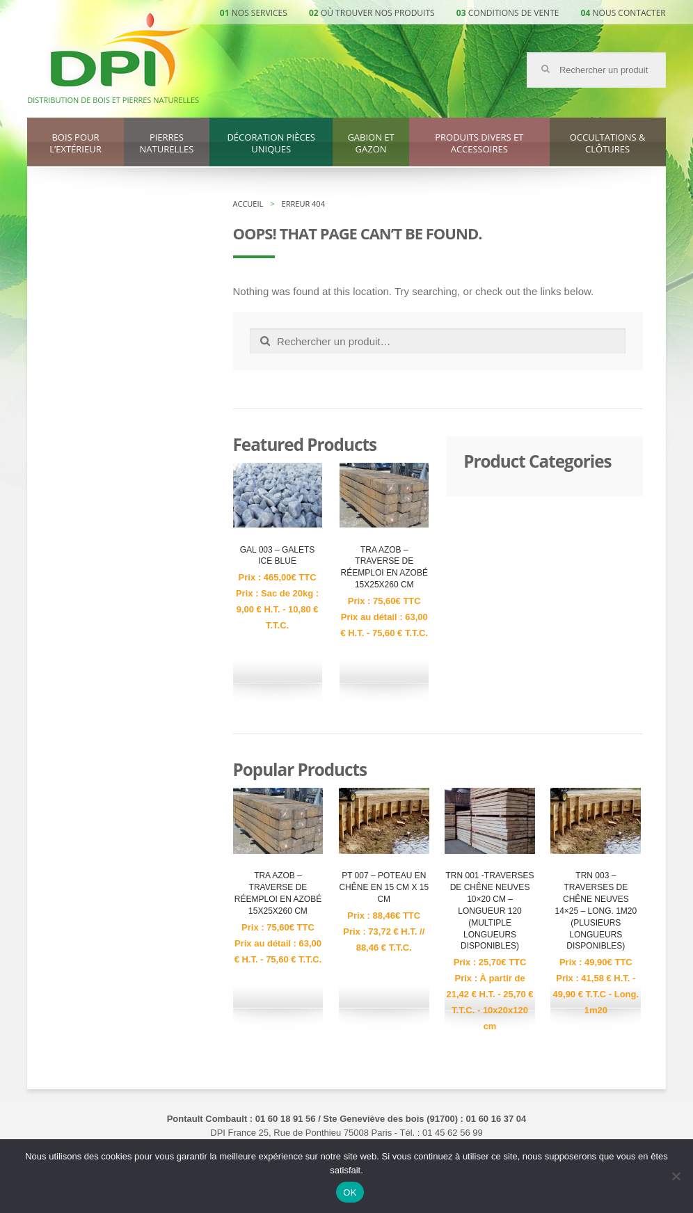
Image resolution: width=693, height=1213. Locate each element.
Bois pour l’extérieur (75, 143)
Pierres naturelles (167, 143)
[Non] (676, 1176)
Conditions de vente (513, 13)
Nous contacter (629, 13)
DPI (120, 51)
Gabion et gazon (370, 143)
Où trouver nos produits (378, 13)
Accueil (248, 203)
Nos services (259, 13)
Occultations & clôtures (608, 143)
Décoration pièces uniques (270, 143)
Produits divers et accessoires (479, 143)
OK (349, 1192)
